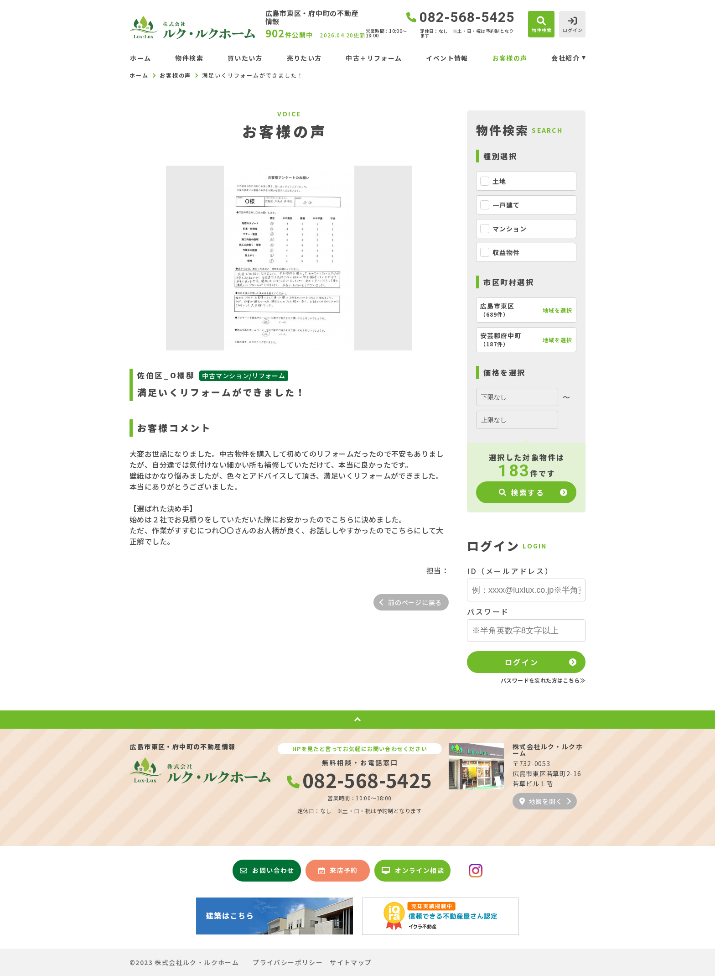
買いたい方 (245, 58)
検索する (522, 492)
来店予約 (338, 870)
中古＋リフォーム (374, 58)
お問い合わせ (267, 870)
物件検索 (189, 58)
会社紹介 (565, 58)
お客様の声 (510, 58)
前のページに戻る (415, 602)
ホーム (140, 58)
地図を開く (540, 801)
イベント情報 (447, 58)
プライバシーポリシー (288, 962)
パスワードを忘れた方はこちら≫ (543, 680)
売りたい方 (304, 58)
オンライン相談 (413, 870)
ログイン (522, 662)
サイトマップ (351, 962)
